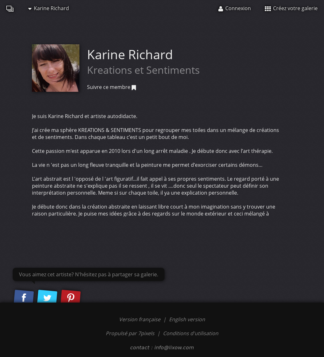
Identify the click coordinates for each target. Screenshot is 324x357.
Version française (140, 319)
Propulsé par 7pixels (130, 333)
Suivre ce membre (111, 87)
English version (187, 319)
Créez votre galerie (291, 8)
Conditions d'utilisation (190, 333)
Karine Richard (48, 8)
